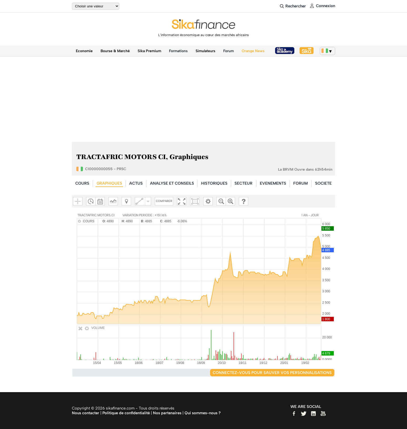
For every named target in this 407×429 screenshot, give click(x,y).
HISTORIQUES (214, 183)
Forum (228, 51)
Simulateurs (205, 51)
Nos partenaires (167, 413)
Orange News (253, 51)
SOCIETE (323, 183)
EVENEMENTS (273, 183)
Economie (84, 51)
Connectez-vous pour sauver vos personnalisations (272, 372)
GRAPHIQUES (109, 183)
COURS (82, 183)
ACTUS (136, 183)
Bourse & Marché (115, 51)
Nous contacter (85, 413)
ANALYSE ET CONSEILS (172, 183)
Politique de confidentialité (126, 413)
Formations (178, 51)
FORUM (300, 183)
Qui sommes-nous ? (203, 413)
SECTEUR (243, 183)
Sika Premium (149, 51)
